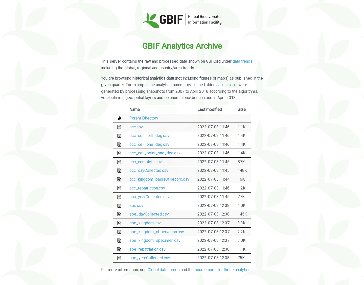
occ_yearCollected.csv (149, 196)
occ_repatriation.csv (147, 187)
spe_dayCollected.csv (149, 214)
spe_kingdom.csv (145, 223)
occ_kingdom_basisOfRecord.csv (159, 179)
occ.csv (136, 126)
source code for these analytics (223, 269)
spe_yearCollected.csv (149, 257)
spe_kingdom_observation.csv (156, 231)
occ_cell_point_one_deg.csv (154, 153)
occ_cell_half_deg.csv (149, 135)
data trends (243, 61)
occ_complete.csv (145, 161)
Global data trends (164, 269)
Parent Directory (143, 118)
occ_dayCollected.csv (148, 170)
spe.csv (136, 205)
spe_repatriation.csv (147, 249)
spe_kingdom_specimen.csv (154, 240)
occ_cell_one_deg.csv (149, 144)
